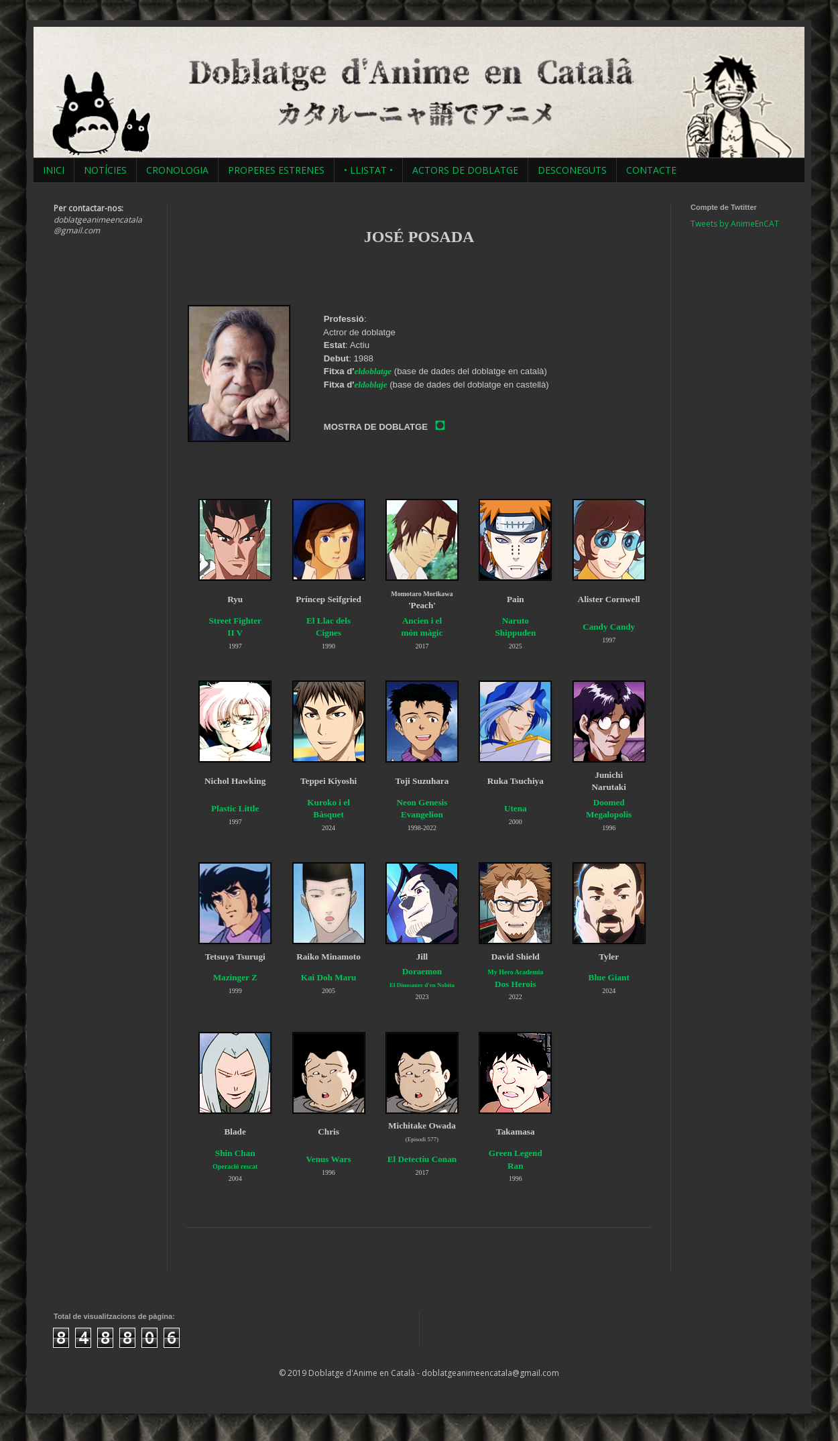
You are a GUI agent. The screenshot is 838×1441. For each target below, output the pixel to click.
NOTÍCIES (105, 170)
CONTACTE (651, 170)
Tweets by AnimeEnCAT (735, 223)
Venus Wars (328, 1159)
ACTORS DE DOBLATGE (465, 170)
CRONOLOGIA (177, 170)
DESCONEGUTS (572, 170)
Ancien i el (422, 621)
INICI (53, 170)
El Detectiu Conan (422, 1159)
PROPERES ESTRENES (276, 170)
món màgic (421, 633)
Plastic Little (235, 808)
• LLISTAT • (368, 170)
